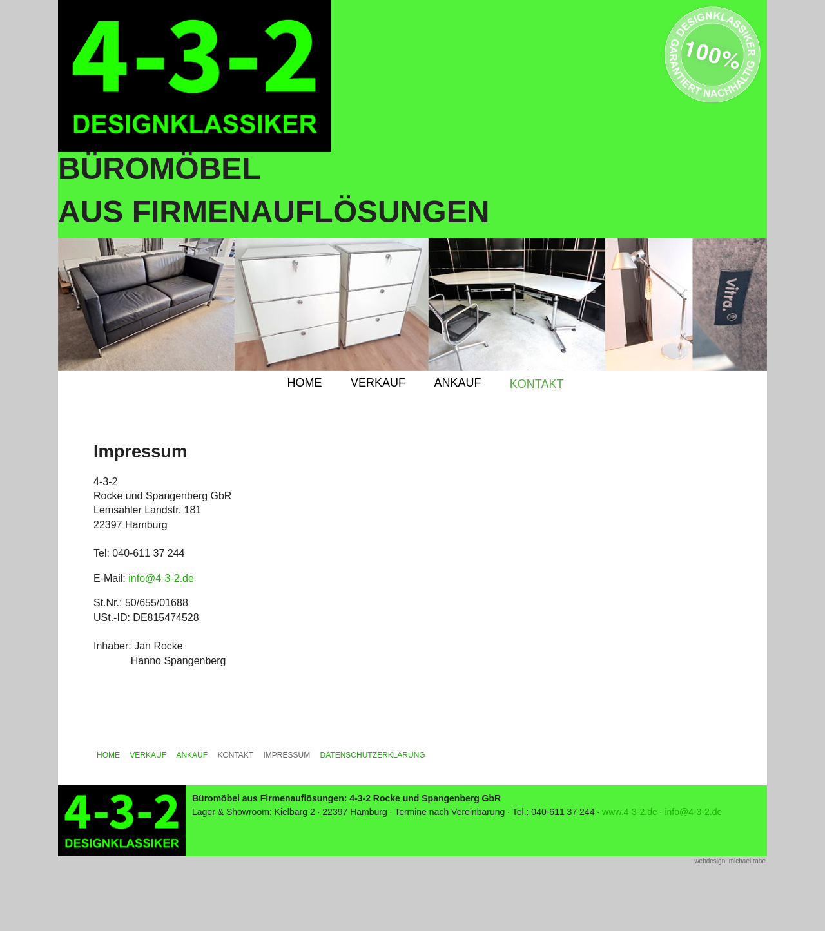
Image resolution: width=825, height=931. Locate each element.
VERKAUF (378, 382)
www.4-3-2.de (629, 812)
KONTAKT (537, 384)
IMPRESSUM (287, 755)
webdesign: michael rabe (730, 861)
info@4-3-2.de (161, 578)
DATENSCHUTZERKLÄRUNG (372, 755)
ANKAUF (457, 382)
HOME (304, 382)
